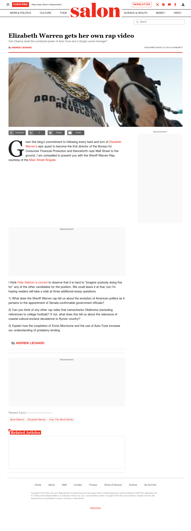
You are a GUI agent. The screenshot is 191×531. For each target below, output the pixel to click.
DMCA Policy (95, 508)
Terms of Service (113, 485)
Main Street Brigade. (43, 160)
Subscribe (20, 4)
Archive (133, 485)
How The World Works (61, 420)
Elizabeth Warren (36, 420)
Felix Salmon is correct (32, 282)
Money (160, 13)
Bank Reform (17, 420)
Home (38, 485)
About (51, 485)
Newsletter (141, 4)
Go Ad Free (150, 485)
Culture (45, 13)
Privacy (93, 485)
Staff (64, 485)
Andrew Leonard (21, 48)
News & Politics (20, 13)
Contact (78, 485)
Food (63, 13)
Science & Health (135, 13)
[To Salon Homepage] (95, 10)
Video (177, 13)
